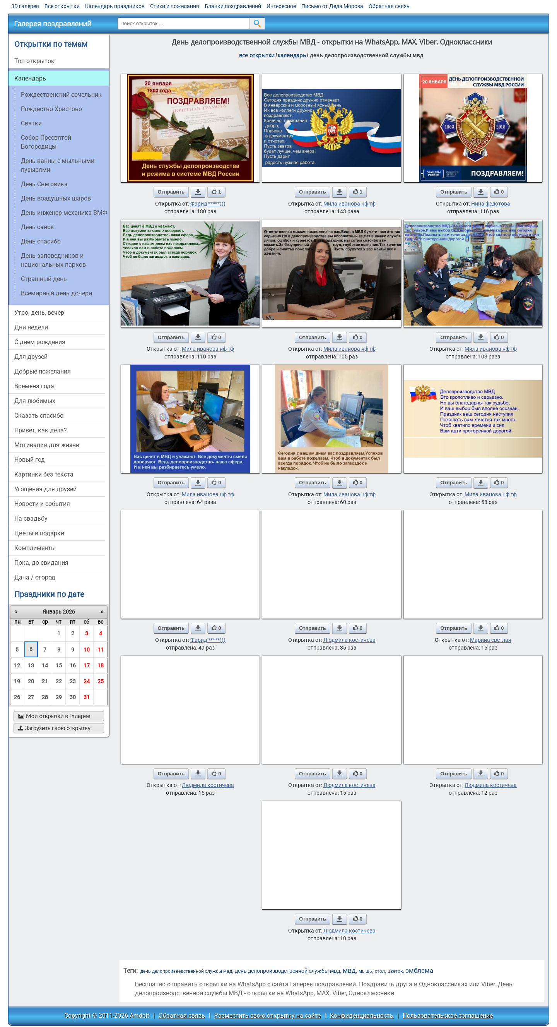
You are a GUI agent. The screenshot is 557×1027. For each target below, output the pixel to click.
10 (87, 649)
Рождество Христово (51, 109)
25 (100, 681)
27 (31, 697)
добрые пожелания (42, 371)
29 (59, 697)
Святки (31, 123)
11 (100, 649)
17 (87, 665)
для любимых (34, 401)
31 (87, 697)
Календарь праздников (115, 6)
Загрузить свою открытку (54, 728)
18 (100, 665)
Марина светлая (490, 640)
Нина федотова (490, 204)
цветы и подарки (39, 533)
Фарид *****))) (208, 204)
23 (73, 681)
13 (31, 665)
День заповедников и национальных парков (53, 260)
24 (87, 681)
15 (59, 665)
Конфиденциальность (361, 1015)
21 (45, 681)
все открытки (257, 55)
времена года (34, 386)
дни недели (31, 327)
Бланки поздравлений (233, 6)
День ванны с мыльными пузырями (57, 165)
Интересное (281, 6)
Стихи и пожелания (174, 6)
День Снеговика (44, 184)
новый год (29, 459)
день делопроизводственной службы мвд (287, 971)
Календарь (292, 55)
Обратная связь (389, 6)
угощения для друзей (45, 489)
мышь (365, 971)
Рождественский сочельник (61, 94)
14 (45, 665)
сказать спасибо (38, 415)
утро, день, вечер (39, 312)
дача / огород (34, 577)
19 (17, 681)
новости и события (42, 503)
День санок (37, 227)
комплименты (35, 548)
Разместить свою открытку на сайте (267, 1015)
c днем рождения (39, 342)
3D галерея (25, 6)
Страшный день (44, 279)
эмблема (419, 970)
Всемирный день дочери (56, 293)
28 (45, 697)
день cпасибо (41, 241)
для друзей (31, 356)
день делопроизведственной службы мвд (186, 971)
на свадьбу (31, 518)
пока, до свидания (41, 562)
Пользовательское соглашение (448, 1015)
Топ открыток (34, 61)
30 (73, 697)
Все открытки (62, 6)
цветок (395, 971)
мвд (349, 970)
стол (380, 971)
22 (59, 681)
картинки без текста (43, 474)
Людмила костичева (349, 640)
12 (17, 665)
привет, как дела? (40, 430)
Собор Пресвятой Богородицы (46, 142)
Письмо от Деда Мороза (332, 6)
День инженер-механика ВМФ (64, 212)
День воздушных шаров (56, 198)
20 (31, 681)
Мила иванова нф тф (349, 204)
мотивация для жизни (46, 445)
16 (73, 665)
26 (17, 697)
